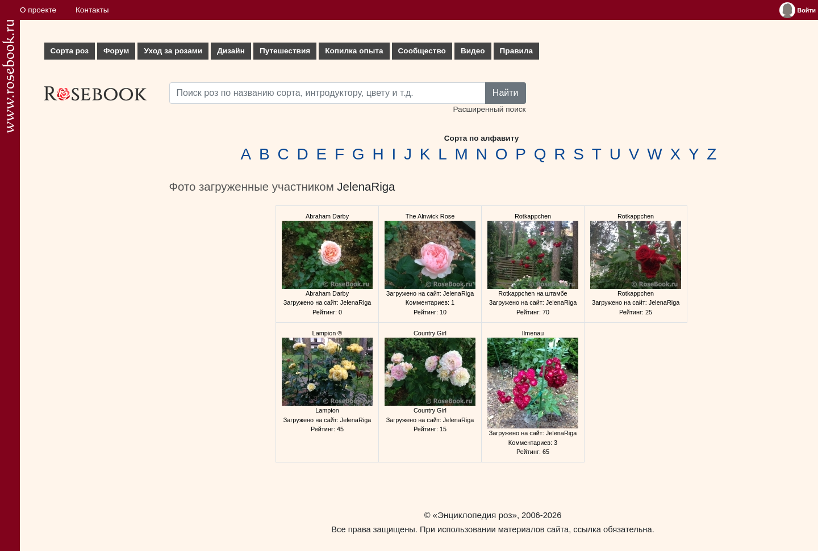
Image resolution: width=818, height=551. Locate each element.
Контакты (92, 10)
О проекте (38, 10)
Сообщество (422, 51)
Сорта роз (70, 51)
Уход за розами (173, 51)
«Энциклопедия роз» (475, 515)
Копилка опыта (354, 51)
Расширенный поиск (489, 109)
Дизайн (231, 51)
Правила (516, 51)
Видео (473, 51)
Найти (506, 93)
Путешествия (285, 51)
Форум (116, 51)
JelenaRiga (366, 186)
